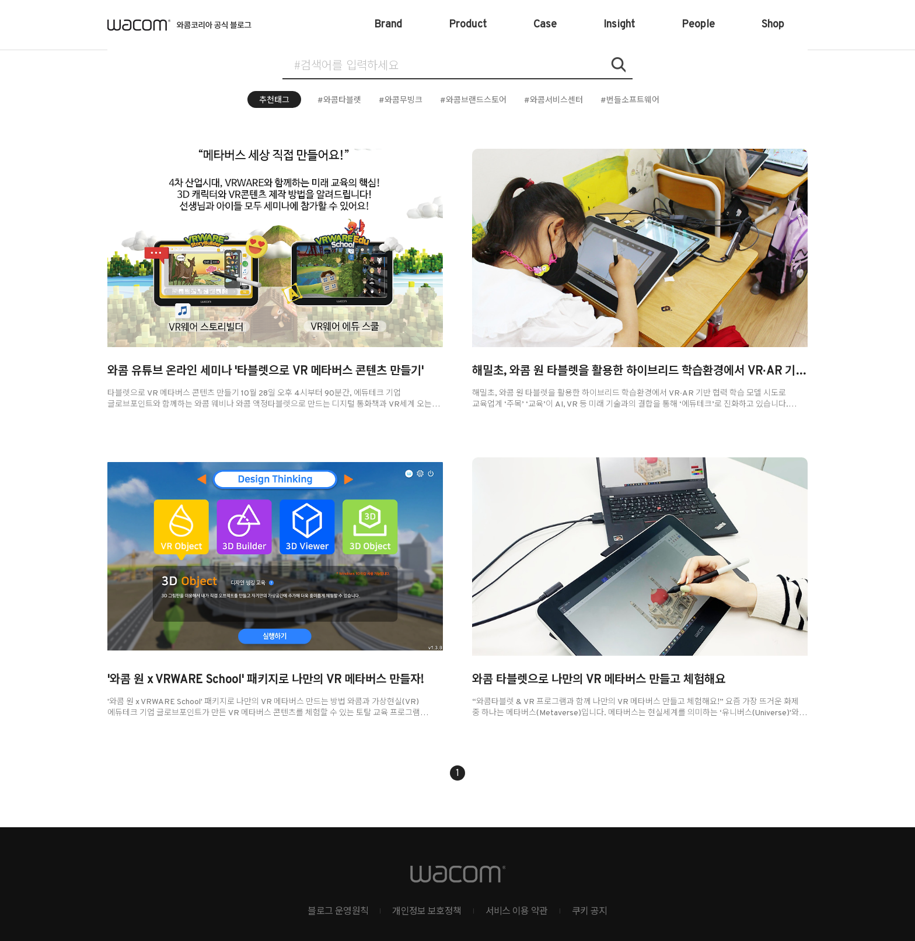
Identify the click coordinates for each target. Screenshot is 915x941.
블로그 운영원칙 (338, 912)
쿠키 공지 (589, 912)
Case (545, 25)
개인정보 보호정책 (426, 912)
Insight (619, 25)
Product (468, 25)
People (698, 25)
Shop (773, 25)
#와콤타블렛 (339, 101)
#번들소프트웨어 (629, 101)
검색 (618, 64)
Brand (388, 25)
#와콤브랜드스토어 (473, 101)
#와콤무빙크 (400, 101)
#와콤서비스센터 (553, 101)
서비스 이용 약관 (517, 912)
